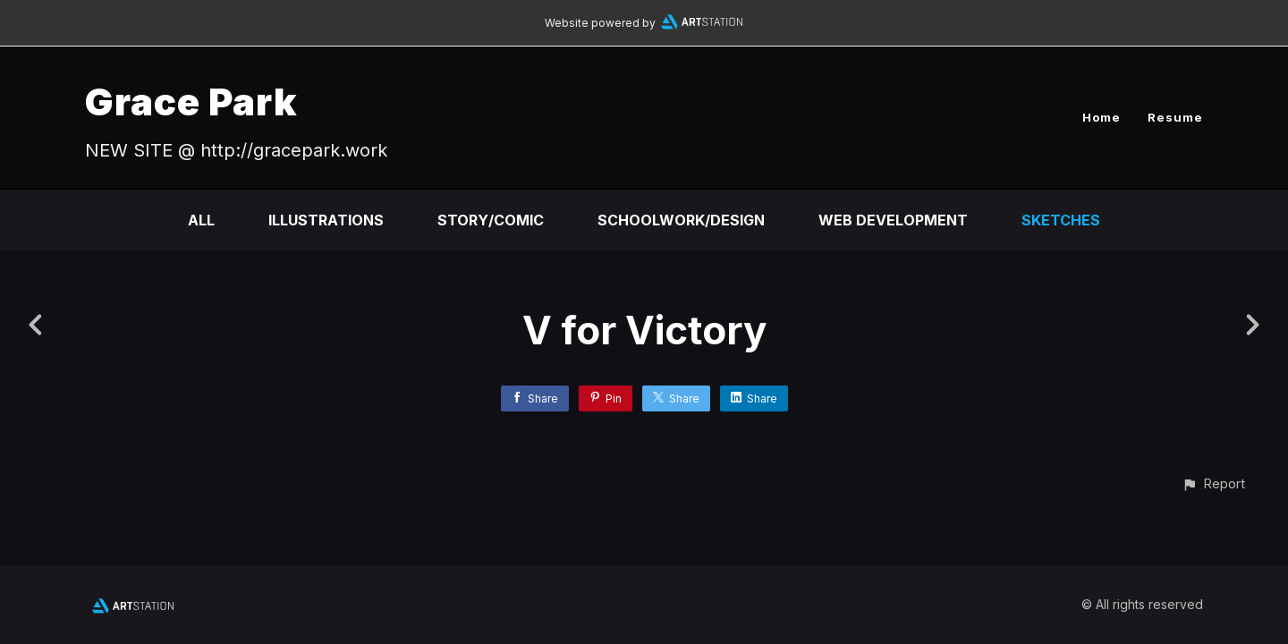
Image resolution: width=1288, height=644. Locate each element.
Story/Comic (490, 220)
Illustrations (326, 220)
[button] (1213, 483)
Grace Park (191, 101)
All (201, 220)
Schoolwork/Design (681, 220)
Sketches (1060, 220)
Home (1101, 117)
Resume (1175, 117)
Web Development (893, 220)
